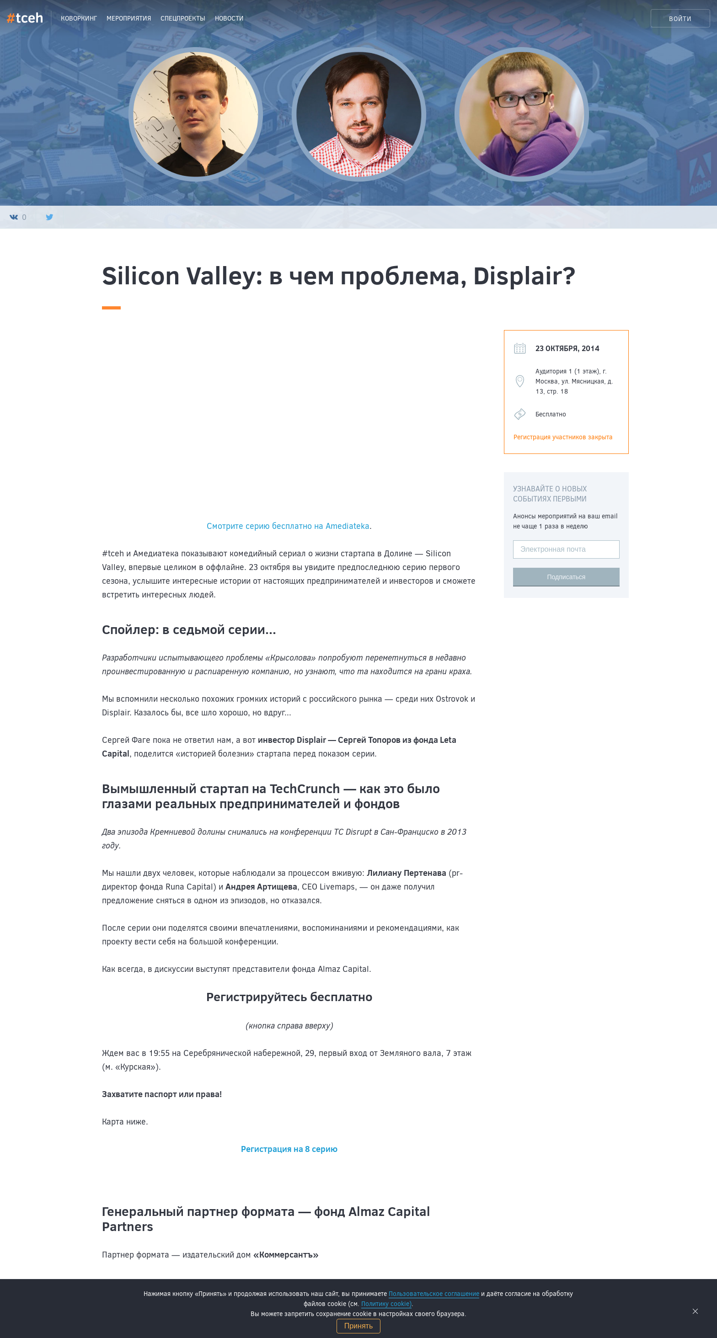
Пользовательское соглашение (434, 1293)
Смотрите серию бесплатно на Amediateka (288, 525)
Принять (358, 1326)
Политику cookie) (386, 1303)
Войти (680, 18)
